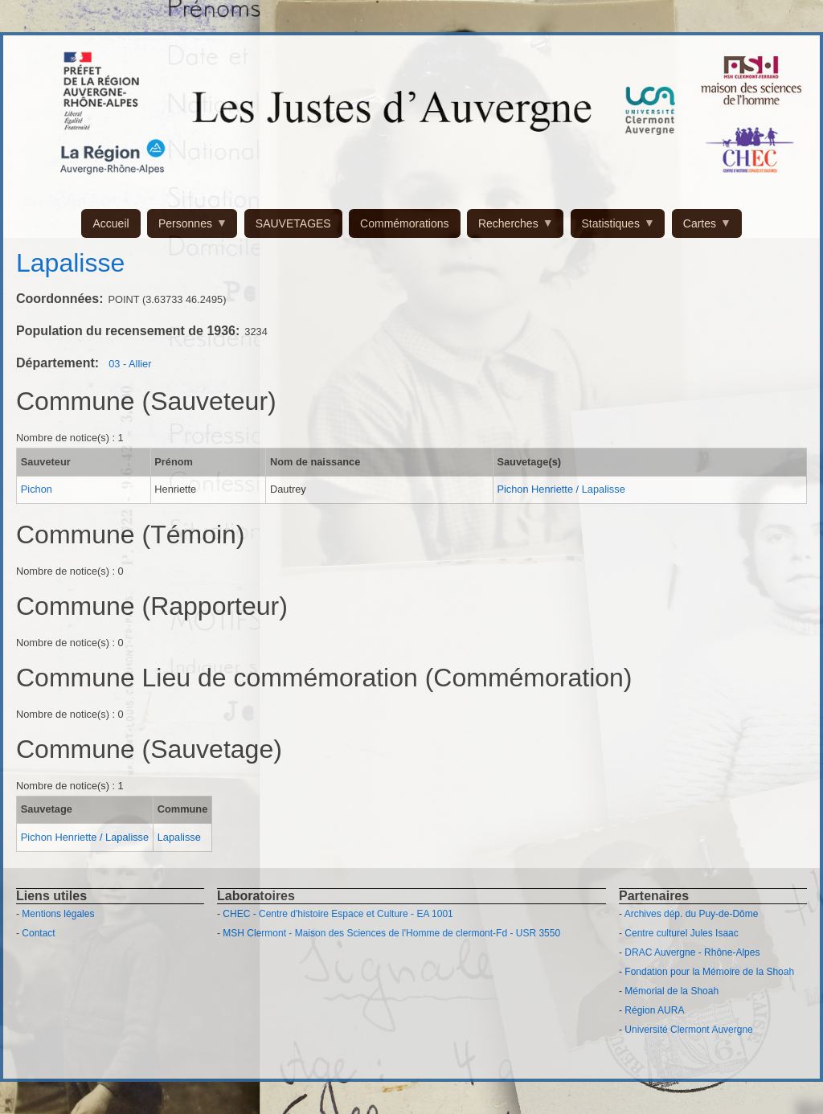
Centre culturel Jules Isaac (681, 933)
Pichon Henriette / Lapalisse (560, 489)
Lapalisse (179, 837)
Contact (38, 933)
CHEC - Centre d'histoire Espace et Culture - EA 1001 (337, 913)
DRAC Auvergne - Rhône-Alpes (692, 952)
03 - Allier (130, 364)
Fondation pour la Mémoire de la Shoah (709, 971)
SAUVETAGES (293, 223)
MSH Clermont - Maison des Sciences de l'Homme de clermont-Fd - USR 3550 (391, 933)
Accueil (110, 223)
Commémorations (404, 223)
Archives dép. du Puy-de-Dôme (691, 913)
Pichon (36, 489)
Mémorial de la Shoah (671, 991)
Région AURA (654, 1010)
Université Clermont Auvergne (688, 1029)
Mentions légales (58, 913)
